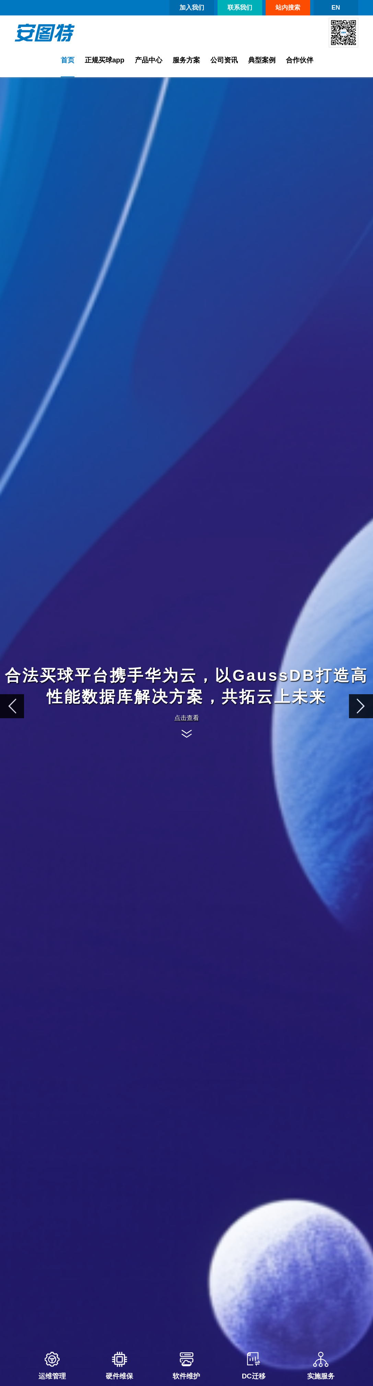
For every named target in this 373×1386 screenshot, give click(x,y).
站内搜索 (288, 7)
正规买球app (105, 60)
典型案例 (262, 60)
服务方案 (186, 60)
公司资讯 (224, 60)
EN (335, 7)
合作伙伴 (299, 60)
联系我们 (240, 7)
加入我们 (191, 7)
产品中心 (148, 60)
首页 (67, 60)
